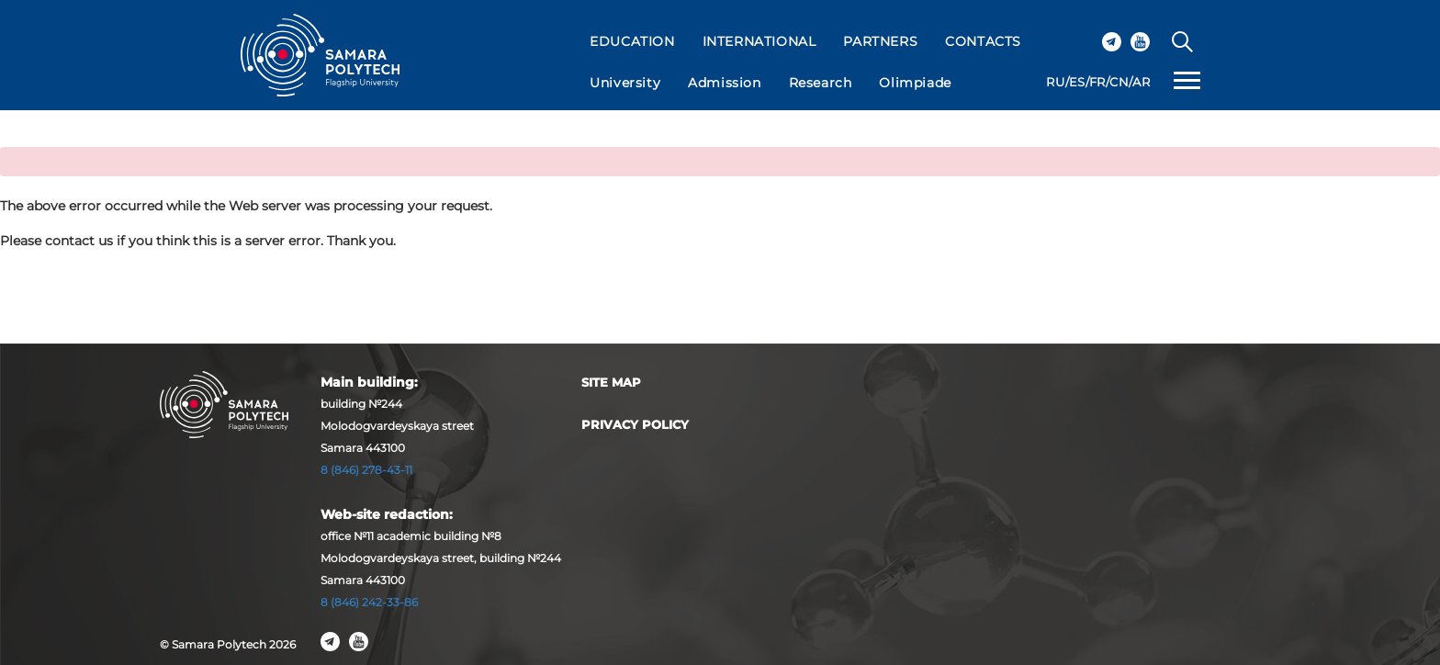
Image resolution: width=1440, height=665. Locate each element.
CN (1119, 81)
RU (1055, 81)
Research (820, 82)
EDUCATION (632, 41)
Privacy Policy (635, 424)
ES (1077, 81)
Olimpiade (915, 82)
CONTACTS (983, 41)
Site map (611, 382)
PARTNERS (880, 41)
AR (1141, 81)
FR (1097, 81)
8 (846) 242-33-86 (369, 602)
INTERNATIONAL (759, 41)
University (625, 82)
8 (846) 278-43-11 (366, 470)
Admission (724, 82)
